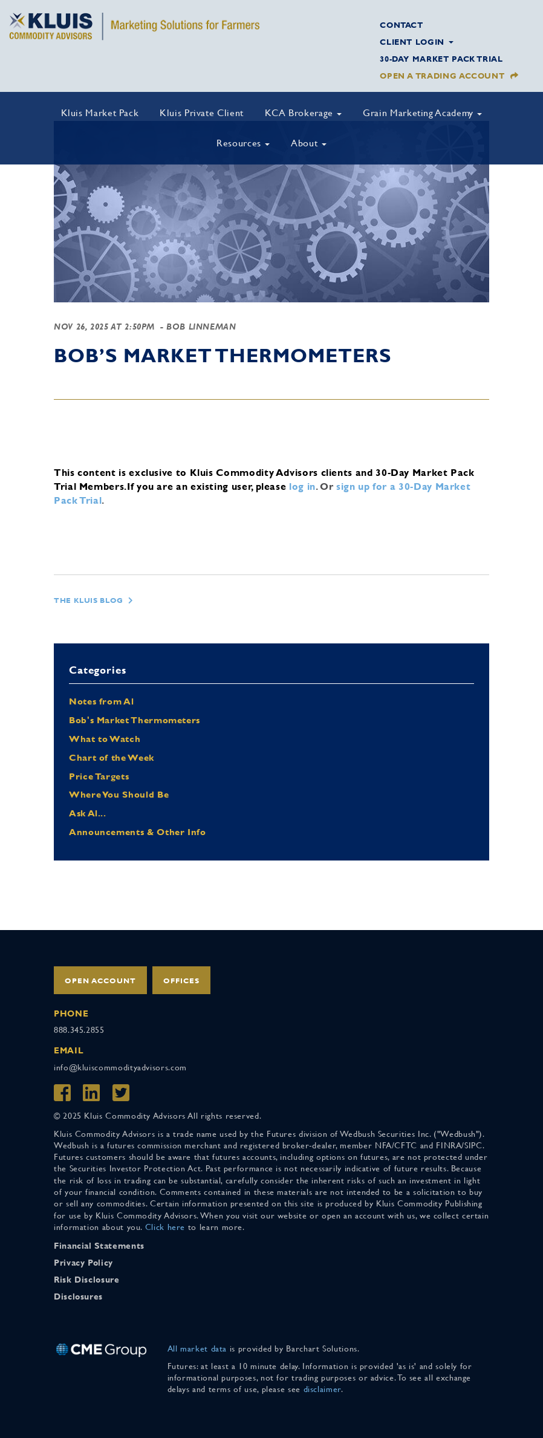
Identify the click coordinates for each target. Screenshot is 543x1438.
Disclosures (78, 1296)
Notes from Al (101, 701)
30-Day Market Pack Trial (441, 59)
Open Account (100, 981)
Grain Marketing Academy (422, 113)
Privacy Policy (83, 1262)
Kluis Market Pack (100, 113)
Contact (401, 25)
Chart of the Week (111, 757)
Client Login (416, 42)
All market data (197, 1348)
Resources (243, 143)
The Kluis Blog (88, 600)
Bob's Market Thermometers (134, 720)
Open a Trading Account (442, 76)
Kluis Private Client (202, 113)
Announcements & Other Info (137, 832)
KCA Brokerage (303, 113)
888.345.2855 (79, 1030)
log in (302, 486)
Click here (165, 1227)
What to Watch (104, 739)
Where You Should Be (119, 794)
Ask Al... (87, 813)
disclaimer (322, 1389)
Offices (181, 981)
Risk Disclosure (87, 1279)
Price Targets (99, 776)
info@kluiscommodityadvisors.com (120, 1067)
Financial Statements (99, 1246)
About (309, 143)
